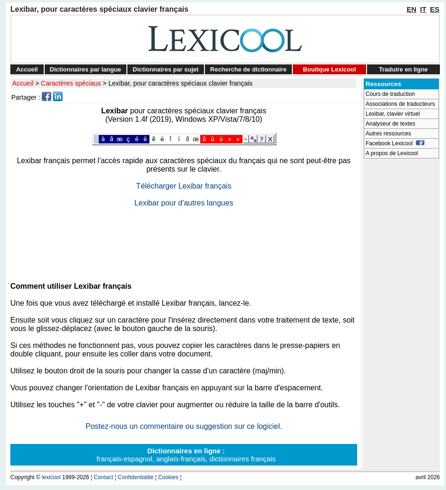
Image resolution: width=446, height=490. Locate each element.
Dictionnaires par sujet (165, 69)
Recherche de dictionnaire (248, 69)
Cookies (168, 477)
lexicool (51, 477)
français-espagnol (124, 459)
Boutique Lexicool (329, 69)
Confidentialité (136, 477)
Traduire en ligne (403, 69)
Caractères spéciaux (71, 83)
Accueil (27, 69)
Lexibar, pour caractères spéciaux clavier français (181, 83)
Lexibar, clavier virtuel (393, 114)
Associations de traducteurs (400, 104)
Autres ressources (388, 133)
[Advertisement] (184, 241)
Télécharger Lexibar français (184, 186)
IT (423, 9)
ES (434, 9)
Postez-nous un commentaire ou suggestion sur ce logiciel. (184, 426)
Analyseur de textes (390, 123)
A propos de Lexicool (392, 153)
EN (411, 9)
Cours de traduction (390, 94)
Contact (103, 477)
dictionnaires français (243, 459)
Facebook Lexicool (395, 143)
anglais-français (180, 459)
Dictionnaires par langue (85, 69)
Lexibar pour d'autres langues (183, 203)
